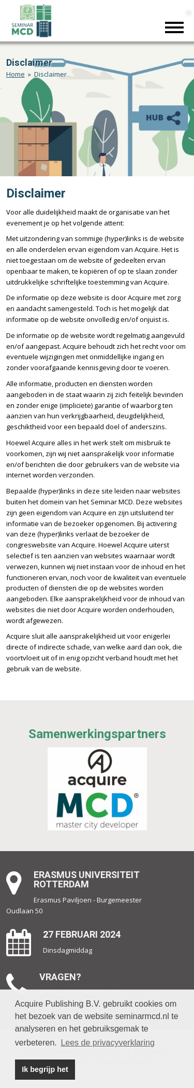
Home (15, 74)
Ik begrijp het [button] (45, 1069)
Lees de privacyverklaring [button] (107, 1042)
